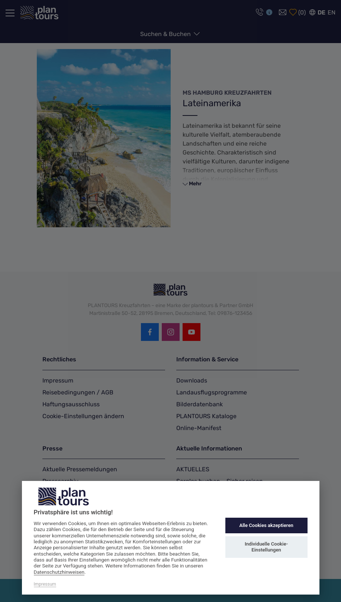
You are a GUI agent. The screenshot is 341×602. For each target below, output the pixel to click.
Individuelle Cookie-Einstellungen (266, 547)
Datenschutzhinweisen (59, 572)
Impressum (45, 584)
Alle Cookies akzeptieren (266, 525)
